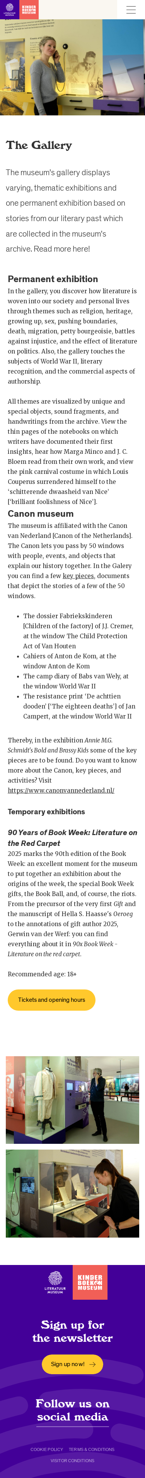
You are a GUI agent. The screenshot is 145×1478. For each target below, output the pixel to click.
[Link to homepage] (19, 9)
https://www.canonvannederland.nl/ (61, 790)
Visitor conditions (72, 1460)
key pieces (78, 576)
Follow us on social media (72, 1410)
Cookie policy (47, 1449)
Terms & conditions (91, 1449)
